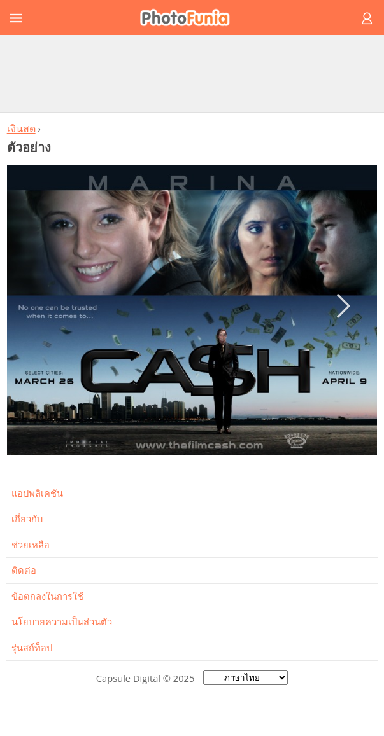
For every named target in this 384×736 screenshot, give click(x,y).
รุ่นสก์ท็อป (31, 647)
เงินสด (21, 128)
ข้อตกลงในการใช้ (47, 596)
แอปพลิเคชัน (37, 493)
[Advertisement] (192, 73)
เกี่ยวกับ (27, 518)
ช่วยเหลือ (30, 544)
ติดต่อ (23, 570)
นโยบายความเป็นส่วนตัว (61, 621)
